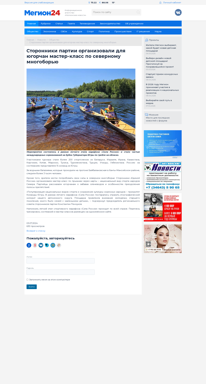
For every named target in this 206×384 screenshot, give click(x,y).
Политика (104, 31)
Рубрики (46, 23)
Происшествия (123, 31)
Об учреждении (134, 23)
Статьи (59, 23)
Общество (32, 31)
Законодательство (110, 23)
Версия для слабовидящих (39, 2)
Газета (71, 23)
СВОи (64, 31)
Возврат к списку (36, 230)
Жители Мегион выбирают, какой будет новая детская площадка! (161, 48)
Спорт (90, 31)
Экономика (49, 31)
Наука (158, 31)
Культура (77, 31)
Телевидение (87, 23)
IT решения (143, 31)
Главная (31, 23)
